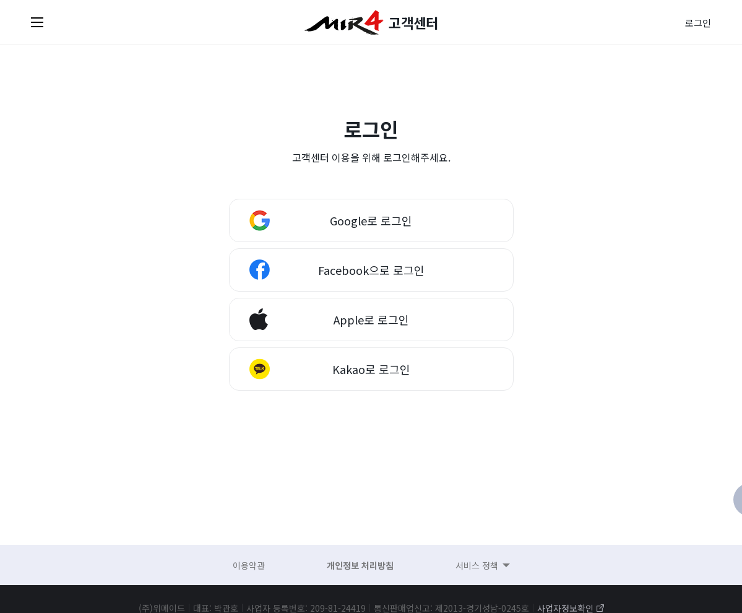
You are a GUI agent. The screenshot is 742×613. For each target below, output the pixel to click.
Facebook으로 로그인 (371, 270)
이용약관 (249, 565)
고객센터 (413, 22)
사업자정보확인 (565, 608)
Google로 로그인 (371, 220)
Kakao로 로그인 (371, 369)
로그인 (698, 22)
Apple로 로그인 (371, 319)
